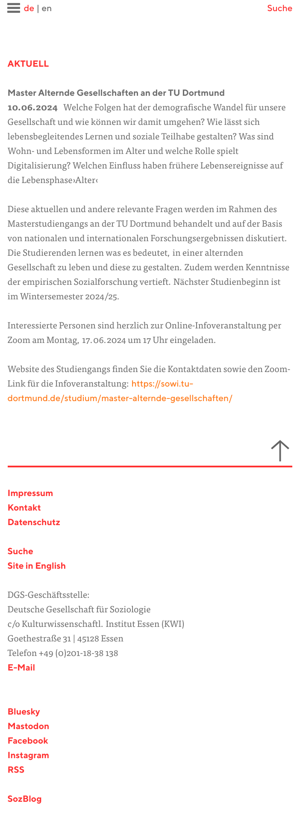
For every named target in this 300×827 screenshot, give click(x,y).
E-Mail (21, 668)
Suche (279, 8)
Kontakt (24, 508)
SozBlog (25, 799)
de (29, 8)
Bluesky (24, 712)
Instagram (29, 755)
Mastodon (29, 726)
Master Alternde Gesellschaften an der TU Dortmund (116, 93)
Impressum (30, 493)
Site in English (37, 566)
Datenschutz (34, 522)
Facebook (28, 741)
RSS (16, 770)
